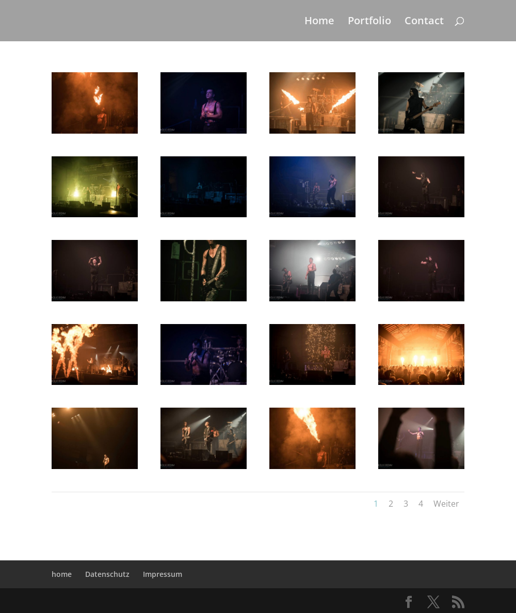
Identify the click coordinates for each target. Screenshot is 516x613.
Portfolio (369, 22)
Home (319, 22)
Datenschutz (107, 574)
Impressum (162, 574)
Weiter (446, 503)
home (62, 574)
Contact (424, 22)
